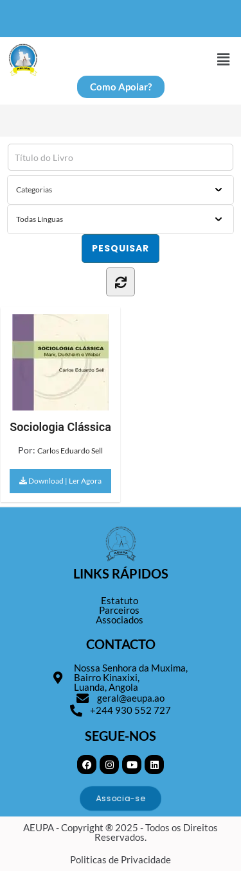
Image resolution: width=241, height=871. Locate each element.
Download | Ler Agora (60, 481)
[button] (224, 59)
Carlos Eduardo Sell (70, 450)
